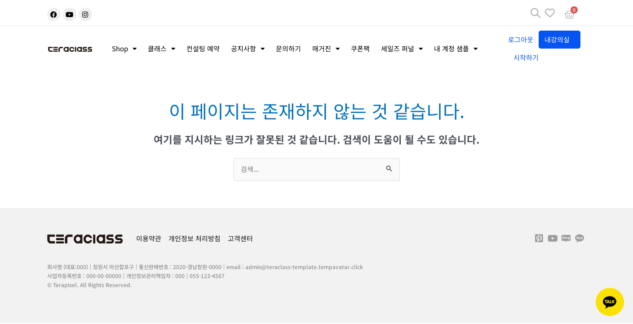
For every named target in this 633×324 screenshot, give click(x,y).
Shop (124, 49)
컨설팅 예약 (203, 48)
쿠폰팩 (360, 48)
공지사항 (248, 49)
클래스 (161, 49)
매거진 (326, 49)
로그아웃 (520, 39)
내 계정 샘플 (456, 49)
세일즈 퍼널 (402, 49)
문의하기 (288, 48)
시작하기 (526, 57)
